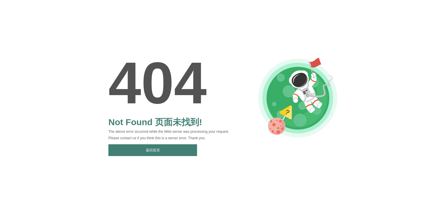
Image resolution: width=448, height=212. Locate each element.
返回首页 (153, 150)
